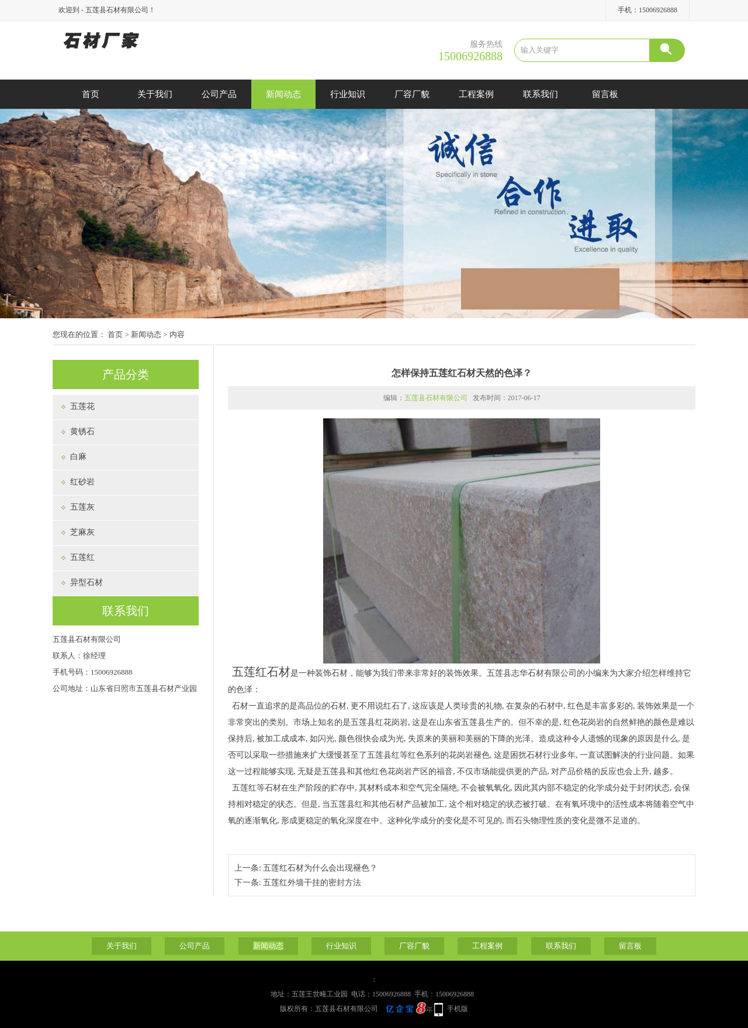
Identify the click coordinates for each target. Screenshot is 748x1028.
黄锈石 (82, 431)
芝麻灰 (82, 532)
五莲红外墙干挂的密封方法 (312, 882)
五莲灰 (82, 507)
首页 (90, 94)
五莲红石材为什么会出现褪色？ (320, 868)
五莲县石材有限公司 (436, 398)
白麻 (78, 456)
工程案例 (476, 94)
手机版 (457, 1009)
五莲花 (82, 406)
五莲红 (82, 557)
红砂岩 (82, 481)
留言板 (605, 94)
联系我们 (540, 94)
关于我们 (154, 94)
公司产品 (219, 94)
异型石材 (86, 582)
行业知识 (347, 94)
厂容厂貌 (412, 94)
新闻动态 (283, 94)
